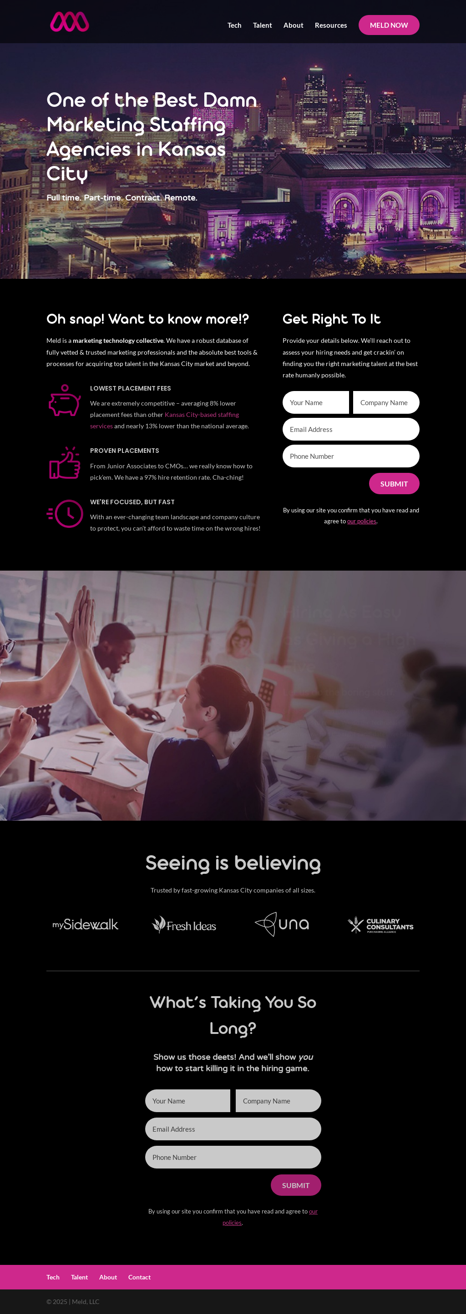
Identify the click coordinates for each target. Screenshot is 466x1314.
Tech (235, 25)
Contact (139, 1277)
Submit (394, 483)
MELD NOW (389, 25)
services (101, 426)
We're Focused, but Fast (132, 502)
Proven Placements (124, 450)
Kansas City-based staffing (202, 414)
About (294, 25)
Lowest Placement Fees (130, 388)
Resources (331, 25)
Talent (262, 25)
